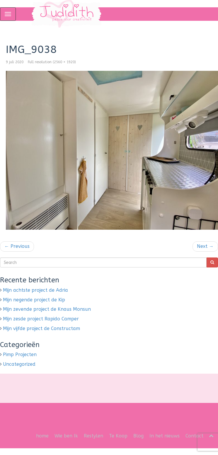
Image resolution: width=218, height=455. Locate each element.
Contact (194, 436)
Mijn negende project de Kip (34, 300)
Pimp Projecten (20, 354)
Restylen (93, 436)
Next (205, 246)
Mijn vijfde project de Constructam (41, 328)
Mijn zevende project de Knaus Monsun (47, 309)
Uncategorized (19, 364)
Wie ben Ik (66, 436)
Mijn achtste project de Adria (35, 290)
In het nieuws (164, 436)
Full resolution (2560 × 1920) (52, 62)
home (42, 436)
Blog (138, 436)
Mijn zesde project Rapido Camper (41, 319)
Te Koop (118, 436)
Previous (17, 246)
